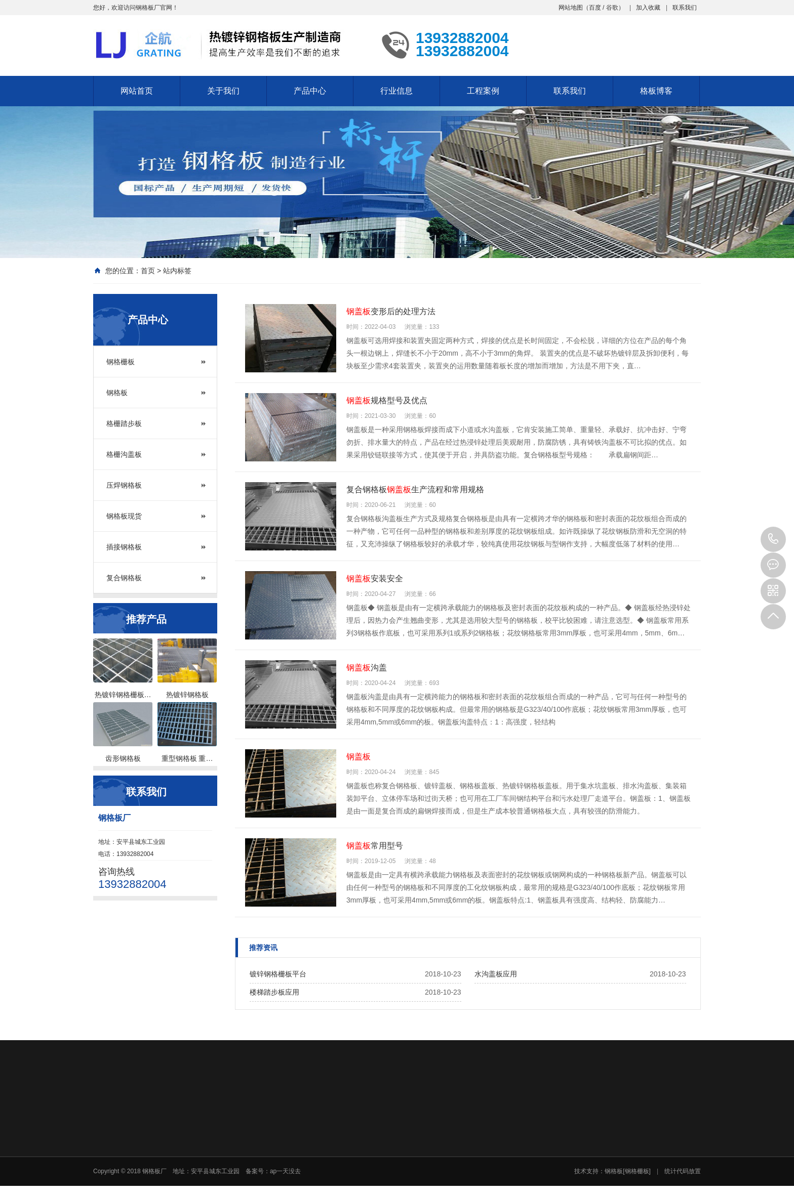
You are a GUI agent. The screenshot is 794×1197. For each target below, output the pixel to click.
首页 (148, 271)
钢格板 (117, 393)
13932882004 (773, 539)
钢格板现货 (124, 516)
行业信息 (396, 91)
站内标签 (177, 271)
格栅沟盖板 (124, 454)
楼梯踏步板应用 (274, 992)
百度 (595, 7)
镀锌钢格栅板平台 (278, 974)
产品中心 (310, 91)
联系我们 (684, 7)
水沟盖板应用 (495, 974)
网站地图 (571, 7)
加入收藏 (648, 7)
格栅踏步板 (124, 423)
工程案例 (483, 91)
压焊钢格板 (124, 485)
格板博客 (656, 91)
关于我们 (223, 91)
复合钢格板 (124, 578)
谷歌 (612, 7)
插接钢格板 (124, 547)
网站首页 (137, 91)
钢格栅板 (120, 362)
